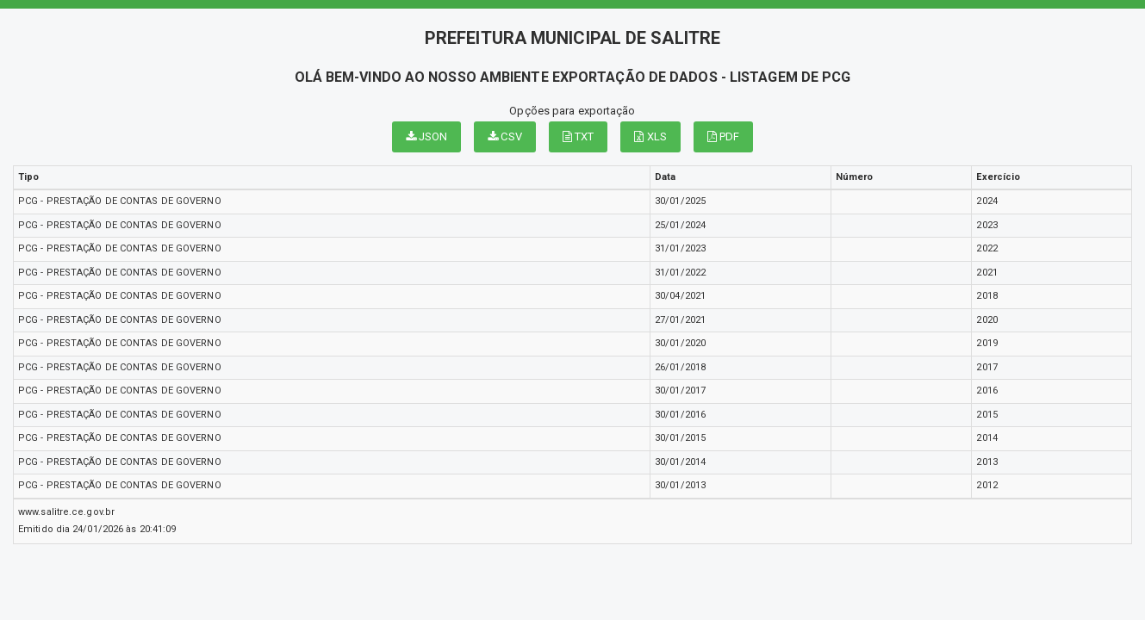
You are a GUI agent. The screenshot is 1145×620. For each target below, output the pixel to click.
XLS (650, 136)
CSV (505, 136)
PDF (723, 136)
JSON (427, 136)
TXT (578, 136)
